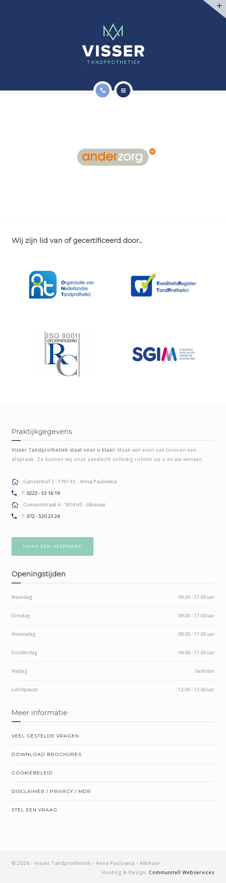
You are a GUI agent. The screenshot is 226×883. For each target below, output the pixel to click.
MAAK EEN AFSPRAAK (52, 546)
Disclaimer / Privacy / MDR (51, 791)
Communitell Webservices (181, 872)
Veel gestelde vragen (45, 736)
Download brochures (46, 754)
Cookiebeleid (32, 773)
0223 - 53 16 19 (43, 492)
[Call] (102, 90)
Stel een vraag (34, 810)
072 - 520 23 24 (43, 516)
